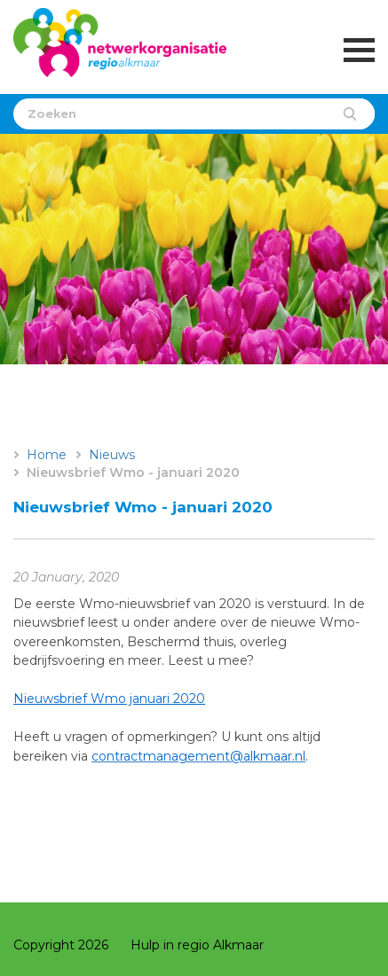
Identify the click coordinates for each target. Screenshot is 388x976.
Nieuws (112, 455)
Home (47, 455)
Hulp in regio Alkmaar (197, 945)
